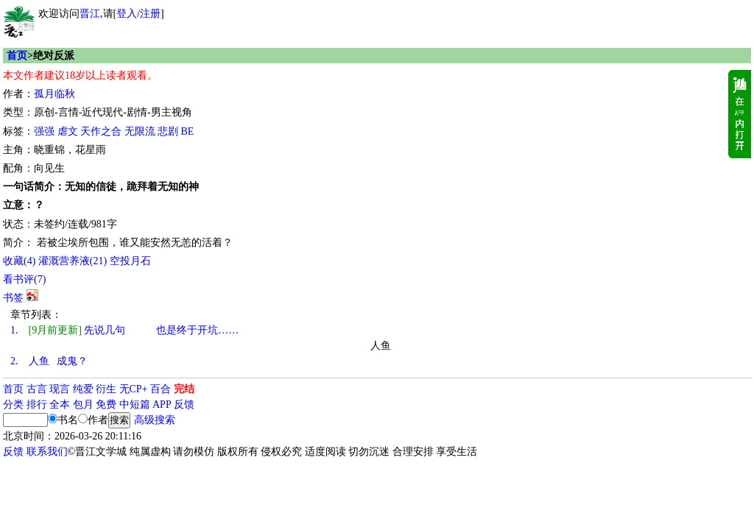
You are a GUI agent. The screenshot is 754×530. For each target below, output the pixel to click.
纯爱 (83, 389)
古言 (37, 389)
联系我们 (47, 451)
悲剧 (168, 131)
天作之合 (100, 131)
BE (187, 131)
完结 (184, 389)
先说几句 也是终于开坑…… (124, 330)
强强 (44, 131)
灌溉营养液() (72, 260)
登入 (126, 13)
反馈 (184, 404)
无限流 (139, 131)
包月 (83, 404)
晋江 (90, 13)
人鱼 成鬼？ (49, 361)
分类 (13, 404)
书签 (13, 297)
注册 (150, 13)
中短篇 (134, 404)
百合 (160, 389)
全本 (59, 404)
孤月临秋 (54, 93)
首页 (17, 55)
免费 (106, 404)
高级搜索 (154, 419)
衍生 (106, 389)
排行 (37, 404)
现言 (59, 389)
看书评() (24, 279)
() (19, 260)
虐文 (67, 131)
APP (162, 404)
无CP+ (133, 389)
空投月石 (130, 260)
